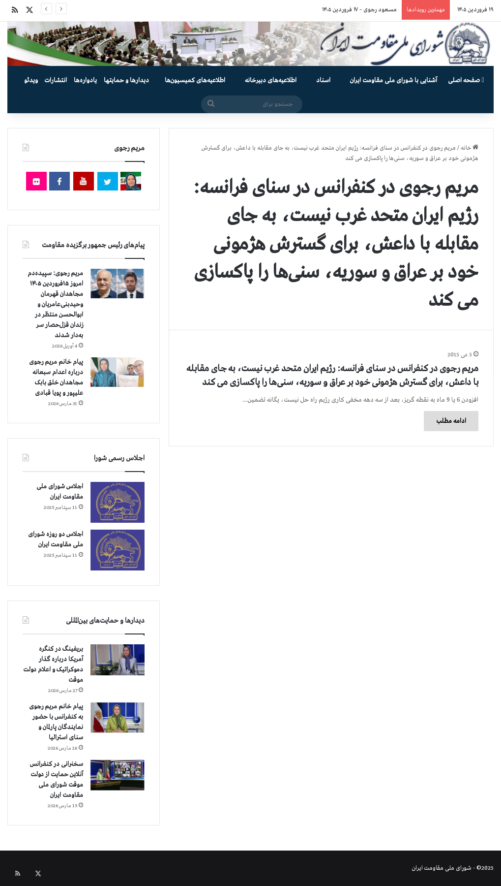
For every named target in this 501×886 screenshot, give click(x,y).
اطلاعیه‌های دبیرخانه (270, 80)
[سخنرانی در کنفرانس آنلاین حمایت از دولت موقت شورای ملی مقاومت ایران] (117, 775)
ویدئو (31, 80)
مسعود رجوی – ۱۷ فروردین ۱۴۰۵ (359, 10)
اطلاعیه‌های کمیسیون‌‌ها (195, 80)
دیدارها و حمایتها (126, 80)
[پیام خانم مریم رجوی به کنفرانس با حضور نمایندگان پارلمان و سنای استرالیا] (117, 717)
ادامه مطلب (451, 421)
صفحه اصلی (466, 80)
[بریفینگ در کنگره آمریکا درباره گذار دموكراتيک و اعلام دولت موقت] (117, 659)
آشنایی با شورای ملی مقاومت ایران (393, 80)
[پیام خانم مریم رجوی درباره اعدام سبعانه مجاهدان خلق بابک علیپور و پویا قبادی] (117, 372)
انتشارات (56, 80)
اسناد (323, 80)
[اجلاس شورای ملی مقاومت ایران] (117, 502)
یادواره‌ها (85, 80)
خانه (469, 148)
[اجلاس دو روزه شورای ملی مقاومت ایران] (117, 550)
